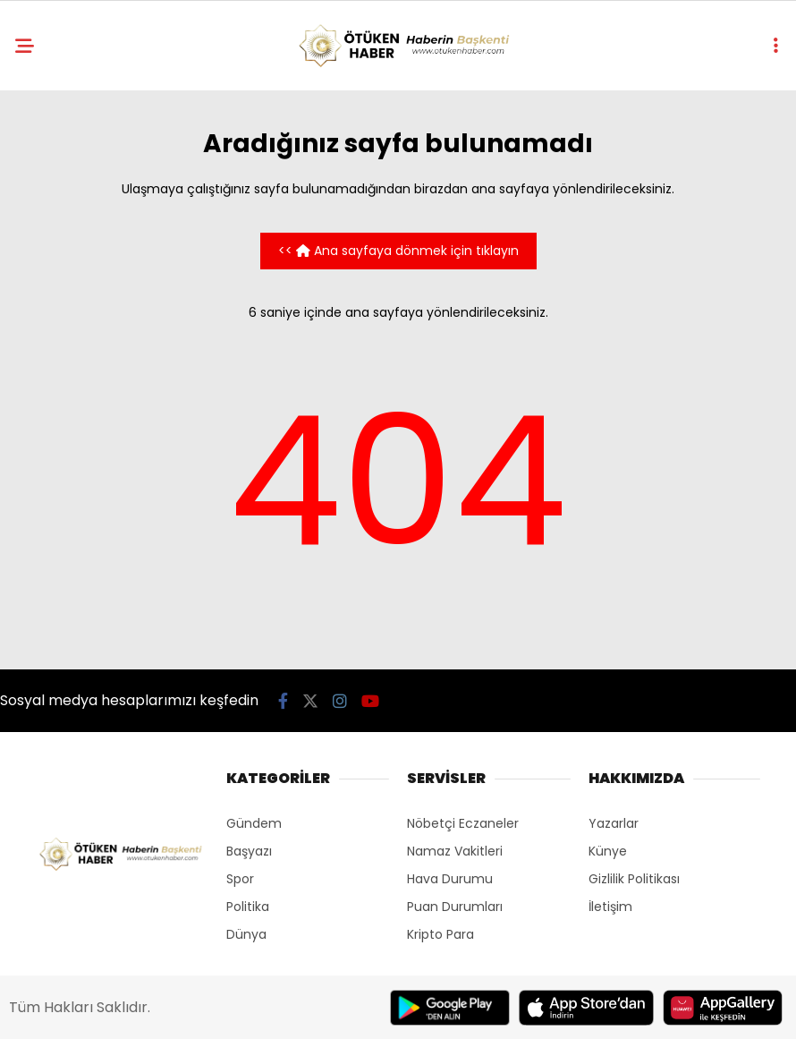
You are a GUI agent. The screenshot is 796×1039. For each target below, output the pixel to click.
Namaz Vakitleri (455, 851)
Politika (247, 907)
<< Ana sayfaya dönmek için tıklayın (398, 251)
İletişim (610, 907)
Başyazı (249, 851)
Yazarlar (614, 823)
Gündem (254, 823)
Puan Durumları (455, 907)
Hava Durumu (450, 879)
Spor (240, 879)
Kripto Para (440, 934)
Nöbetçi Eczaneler (463, 823)
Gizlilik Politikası (634, 879)
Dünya (246, 934)
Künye (608, 851)
